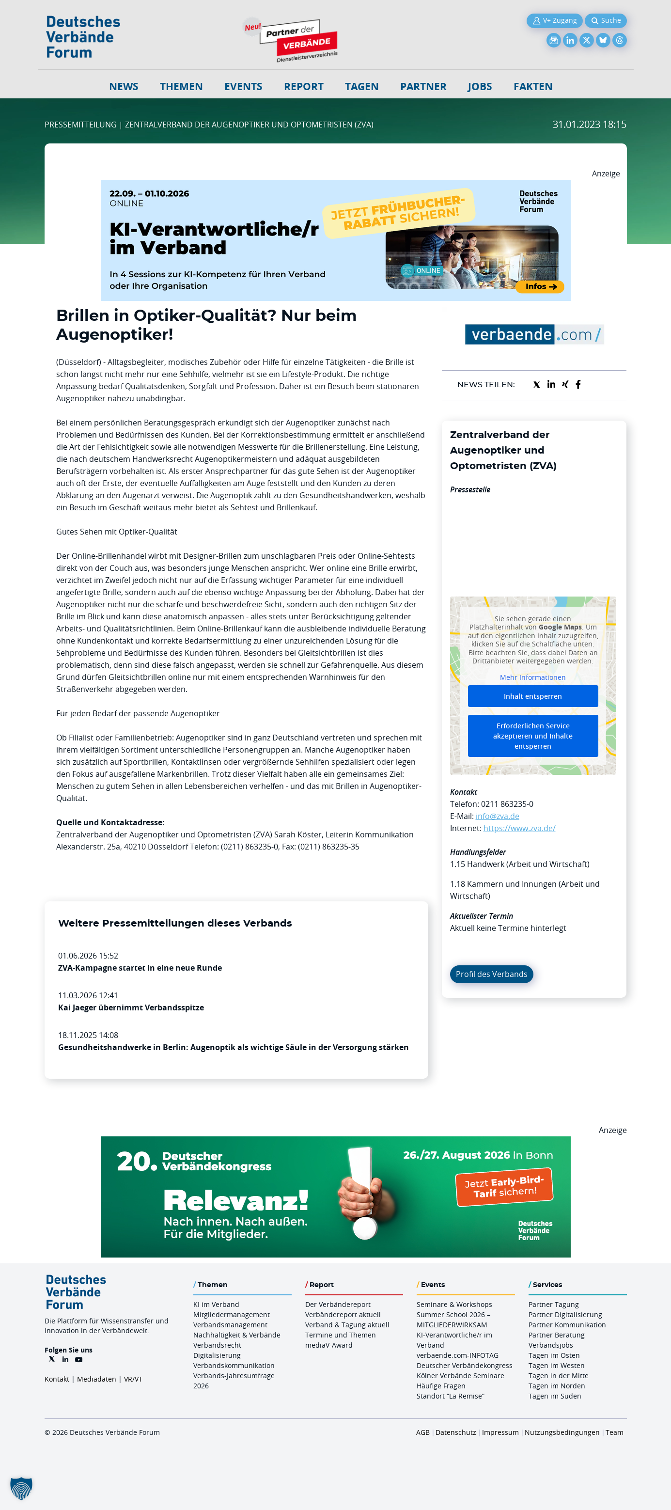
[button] (21, 1488)
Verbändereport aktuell (343, 1314)
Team (615, 1432)
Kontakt (57, 1379)
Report (304, 86)
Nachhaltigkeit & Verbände (237, 1334)
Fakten (533, 86)
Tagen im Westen (557, 1365)
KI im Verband (216, 1304)
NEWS (124, 86)
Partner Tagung (554, 1304)
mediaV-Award (329, 1345)
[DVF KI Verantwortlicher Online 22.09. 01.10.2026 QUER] (336, 185)
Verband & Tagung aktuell (347, 1324)
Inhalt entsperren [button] (533, 696)
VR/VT (133, 1379)
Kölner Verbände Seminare (460, 1375)
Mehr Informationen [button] (533, 677)
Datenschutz (456, 1432)
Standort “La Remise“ (450, 1395)
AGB (423, 1432)
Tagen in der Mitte (559, 1375)
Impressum (500, 1432)
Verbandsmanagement (230, 1324)
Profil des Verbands (492, 974)
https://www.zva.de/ (520, 828)
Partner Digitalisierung (565, 1314)
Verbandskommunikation (234, 1365)
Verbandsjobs (551, 1345)
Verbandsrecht (217, 1345)
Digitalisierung (217, 1355)
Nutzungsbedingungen (562, 1432)
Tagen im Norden (557, 1385)
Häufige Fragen (441, 1385)
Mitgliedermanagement (231, 1314)
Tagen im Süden (555, 1395)
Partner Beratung (557, 1334)
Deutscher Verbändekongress (465, 1365)
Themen (181, 86)
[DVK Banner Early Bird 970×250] (336, 1142)
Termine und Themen (340, 1334)
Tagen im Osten (554, 1355)
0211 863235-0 (507, 804)
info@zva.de (497, 816)
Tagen (362, 86)
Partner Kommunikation (567, 1324)
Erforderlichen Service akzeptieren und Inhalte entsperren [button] (533, 736)
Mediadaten (96, 1379)
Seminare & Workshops (454, 1304)
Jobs (480, 86)
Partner (423, 86)
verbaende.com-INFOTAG (458, 1355)
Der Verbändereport (338, 1304)
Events (243, 86)
